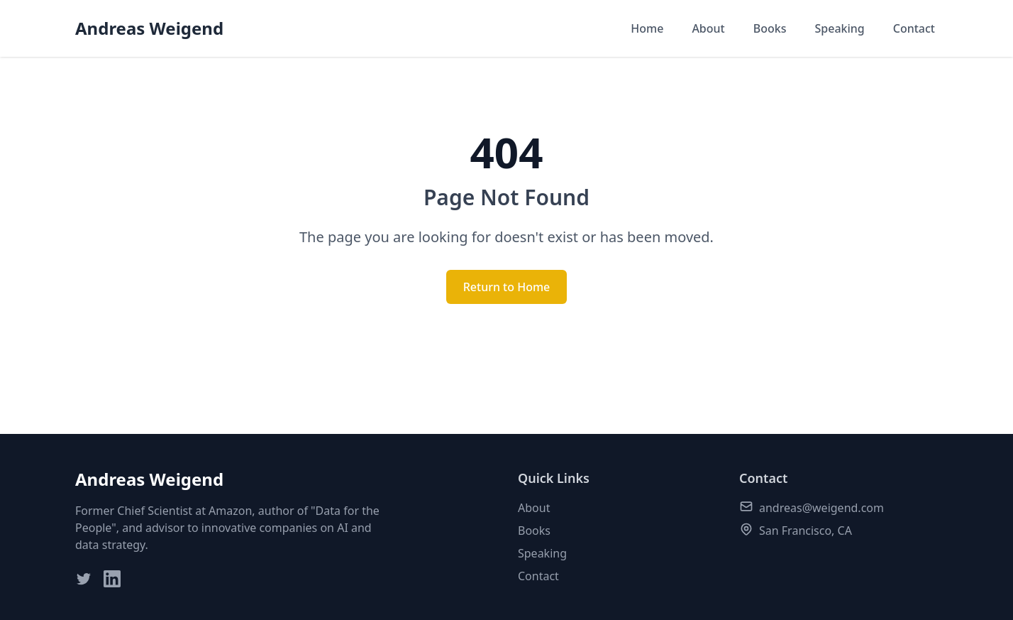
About (708, 28)
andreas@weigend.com (821, 508)
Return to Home (506, 287)
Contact (914, 28)
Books (770, 28)
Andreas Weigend (149, 28)
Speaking (839, 28)
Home (647, 28)
